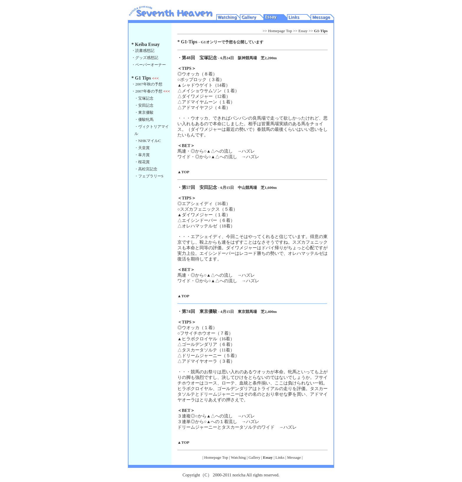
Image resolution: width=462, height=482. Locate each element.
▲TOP (183, 172)
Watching (238, 457)
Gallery (254, 457)
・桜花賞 (142, 162)
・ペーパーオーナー (148, 64)
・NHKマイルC (147, 140)
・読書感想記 (142, 50)
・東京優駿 (144, 112)
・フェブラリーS (148, 176)
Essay (303, 31)
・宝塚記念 (144, 98)
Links (279, 457)
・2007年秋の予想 (146, 84)
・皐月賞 (142, 155)
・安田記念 (144, 105)
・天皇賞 (142, 148)
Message (294, 457)
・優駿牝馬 (144, 119)
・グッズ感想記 (144, 57)
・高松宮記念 (145, 169)
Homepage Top (280, 31)
